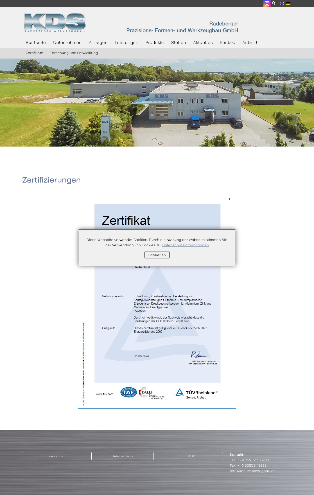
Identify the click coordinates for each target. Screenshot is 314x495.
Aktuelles (203, 42)
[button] (267, 3)
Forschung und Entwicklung (74, 53)
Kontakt (227, 42)
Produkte (155, 42)
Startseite (36, 42)
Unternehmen (67, 42)
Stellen (178, 42)
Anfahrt (250, 42)
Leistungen (126, 42)
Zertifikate (34, 53)
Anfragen (98, 42)
